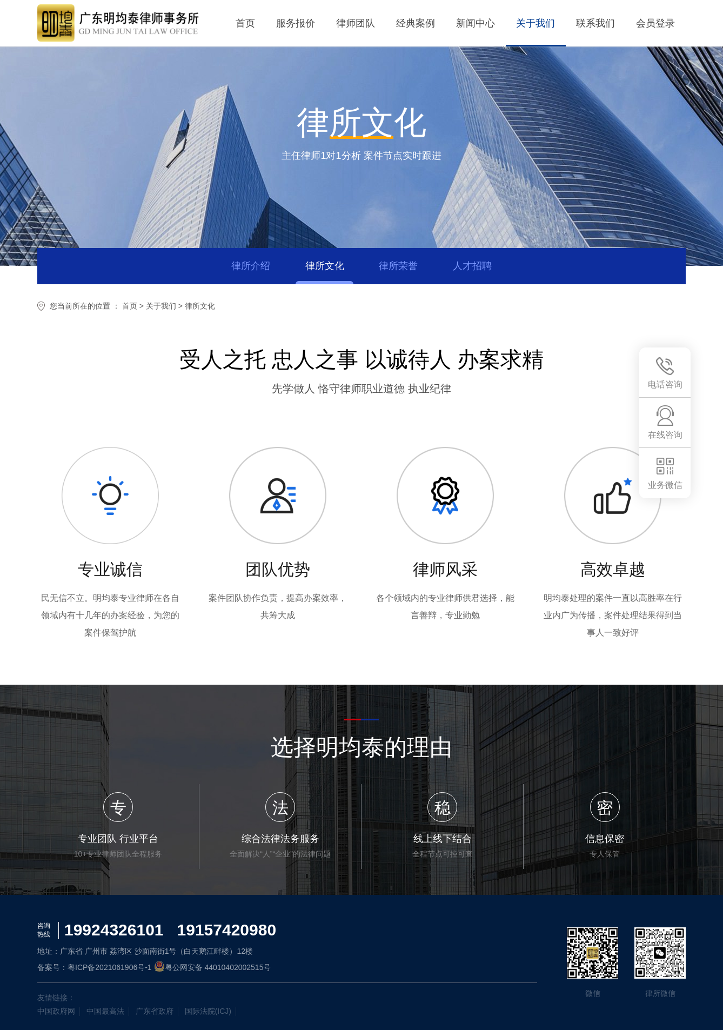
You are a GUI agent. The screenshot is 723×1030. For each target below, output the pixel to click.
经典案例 (413, 23)
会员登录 (655, 23)
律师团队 (352, 23)
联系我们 (594, 23)
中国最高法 (105, 1011)
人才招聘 (473, 265)
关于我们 (534, 23)
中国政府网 (56, 1011)
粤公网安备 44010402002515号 (212, 967)
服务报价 (292, 23)
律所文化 (324, 265)
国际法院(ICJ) (208, 1011)
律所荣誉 (398, 265)
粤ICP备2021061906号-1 (110, 967)
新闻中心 (473, 23)
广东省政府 (154, 1011)
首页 (241, 23)
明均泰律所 (118, 23)
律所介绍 (249, 265)
